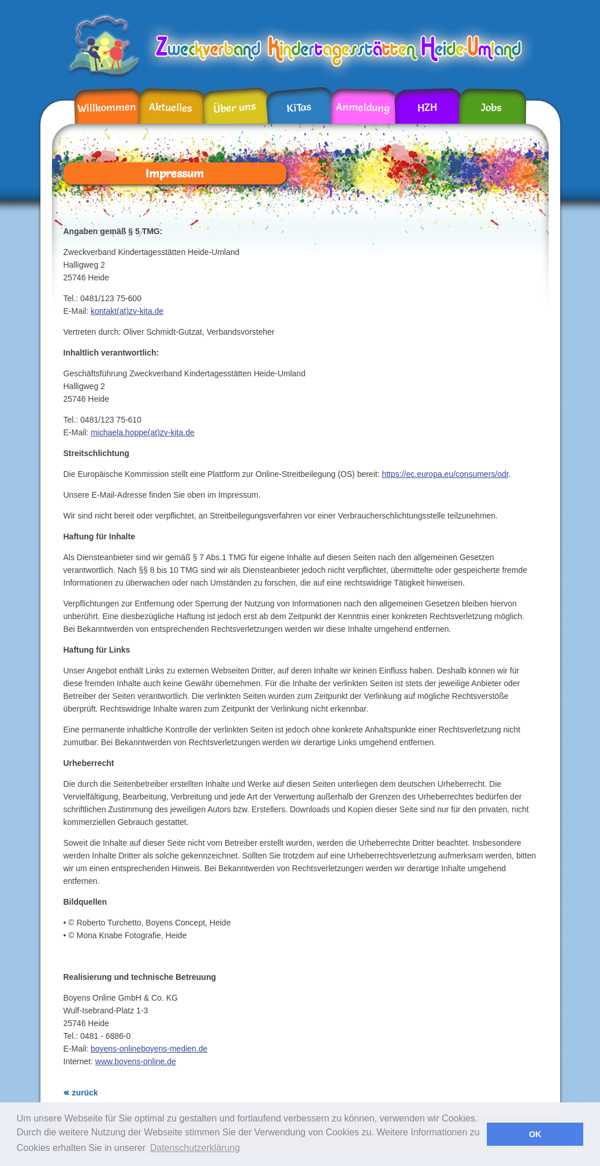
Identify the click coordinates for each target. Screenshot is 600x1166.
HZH (427, 107)
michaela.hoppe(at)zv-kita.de (143, 432)
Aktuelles (170, 107)
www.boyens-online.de (135, 1061)
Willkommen (106, 107)
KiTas (299, 107)
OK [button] (535, 1134)
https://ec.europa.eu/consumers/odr (445, 474)
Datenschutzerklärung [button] (195, 1148)
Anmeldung (362, 107)
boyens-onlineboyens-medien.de (149, 1048)
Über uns (234, 107)
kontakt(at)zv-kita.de (127, 311)
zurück (85, 1092)
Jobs (490, 107)
